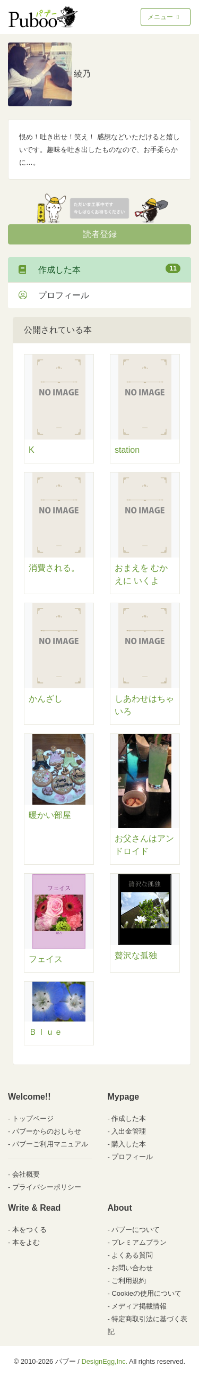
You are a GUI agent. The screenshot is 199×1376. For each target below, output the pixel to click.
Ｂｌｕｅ (46, 1031)
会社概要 (26, 1174)
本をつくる (29, 1230)
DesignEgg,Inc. (104, 1361)
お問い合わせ (132, 1268)
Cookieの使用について (146, 1293)
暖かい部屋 (50, 815)
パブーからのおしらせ (46, 1131)
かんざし (46, 698)
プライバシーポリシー (46, 1187)
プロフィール (54, 295)
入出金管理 (128, 1131)
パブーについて (135, 1230)
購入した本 (128, 1144)
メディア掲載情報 (139, 1306)
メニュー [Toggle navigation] (164, 17)
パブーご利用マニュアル (50, 1144)
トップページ (33, 1118)
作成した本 (99, 269)
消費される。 (54, 567)
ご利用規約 (128, 1281)
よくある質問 (132, 1255)
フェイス (46, 959)
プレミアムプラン (139, 1242)
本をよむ (26, 1242)
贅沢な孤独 (136, 955)
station (127, 449)
